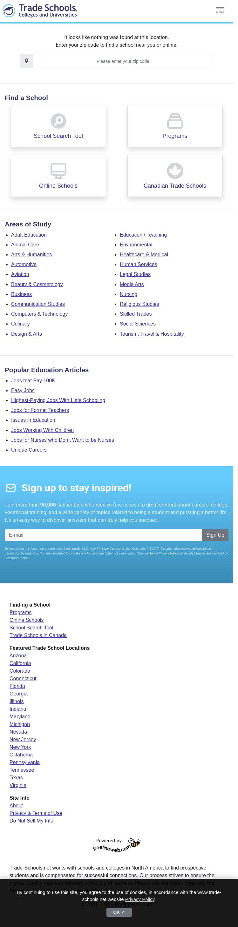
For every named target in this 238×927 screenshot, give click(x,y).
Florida (17, 686)
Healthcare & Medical (144, 254)
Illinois (17, 701)
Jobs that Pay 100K (33, 380)
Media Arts (132, 284)
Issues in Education (33, 420)
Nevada (18, 732)
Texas (16, 777)
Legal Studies (135, 274)
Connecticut (23, 678)
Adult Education (29, 235)
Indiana (18, 709)
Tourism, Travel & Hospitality (152, 334)
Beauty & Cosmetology (37, 284)
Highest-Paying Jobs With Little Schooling (58, 400)
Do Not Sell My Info (31, 820)
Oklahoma (21, 754)
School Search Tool (58, 136)
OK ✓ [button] (119, 912)
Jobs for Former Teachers (40, 410)
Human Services (138, 264)
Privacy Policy (139, 899)
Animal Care (25, 244)
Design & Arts (26, 334)
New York (20, 747)
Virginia (18, 785)
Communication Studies (38, 304)
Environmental (136, 244)
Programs (174, 136)
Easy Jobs (23, 390)
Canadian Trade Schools (175, 186)
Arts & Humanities (31, 254)
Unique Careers (29, 450)
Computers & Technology (39, 314)
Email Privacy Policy (164, 553)
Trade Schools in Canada (38, 635)
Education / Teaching (143, 235)
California (20, 663)
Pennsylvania (25, 762)
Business (21, 294)
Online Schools (58, 186)
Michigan (20, 724)
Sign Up (215, 535)
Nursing (128, 294)
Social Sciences (138, 323)
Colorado (20, 671)
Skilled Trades (136, 314)
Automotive (24, 264)
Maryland (20, 716)
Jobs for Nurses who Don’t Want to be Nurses (62, 440)
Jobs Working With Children (42, 430)
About (16, 805)
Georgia (19, 693)
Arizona (18, 655)
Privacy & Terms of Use (36, 813)
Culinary (20, 323)
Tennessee (22, 770)
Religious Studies (139, 304)
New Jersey (23, 739)
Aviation (20, 274)
